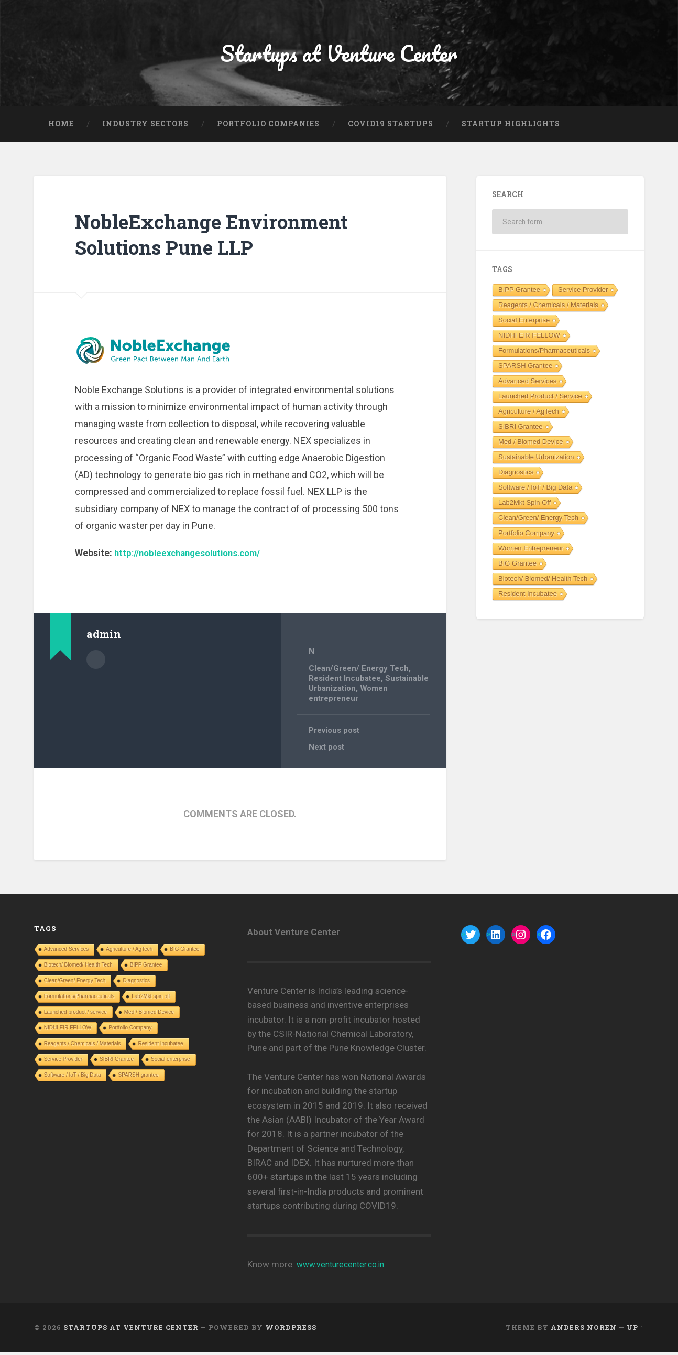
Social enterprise (524, 324)
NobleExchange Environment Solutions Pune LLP (223, 238)
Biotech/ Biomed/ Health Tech (542, 583)
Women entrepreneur (349, 696)
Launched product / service (540, 400)
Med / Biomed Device (530, 446)
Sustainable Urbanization (536, 461)
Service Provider (583, 294)
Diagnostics (515, 476)
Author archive (95, 662)
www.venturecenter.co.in (345, 1267)
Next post (327, 750)
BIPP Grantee (519, 294)
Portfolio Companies (268, 128)
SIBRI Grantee (520, 431)
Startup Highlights (511, 128)
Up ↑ (635, 1330)
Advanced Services (527, 385)
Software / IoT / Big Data (535, 491)
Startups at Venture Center (339, 55)
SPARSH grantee (525, 370)
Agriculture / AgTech (528, 415)
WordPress (290, 1330)
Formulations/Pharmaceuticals (544, 355)
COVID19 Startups (390, 128)
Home (61, 128)
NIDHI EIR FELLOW (529, 339)
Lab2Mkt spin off (524, 507)
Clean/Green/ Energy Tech (359, 672)
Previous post (335, 733)
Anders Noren (584, 1330)
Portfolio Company (526, 537)
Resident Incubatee (345, 682)
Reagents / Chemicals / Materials (548, 309)
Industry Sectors (145, 128)
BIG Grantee (517, 567)
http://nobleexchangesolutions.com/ (193, 557)
